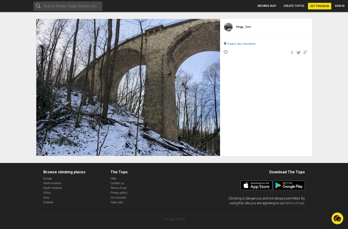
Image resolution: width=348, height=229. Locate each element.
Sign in (339, 6)
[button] (337, 218)
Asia (46, 197)
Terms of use (119, 188)
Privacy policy (119, 192)
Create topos (293, 6)
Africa (47, 192)
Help (113, 178)
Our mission (118, 197)
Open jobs (117, 202)
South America (52, 188)
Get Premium (319, 6)
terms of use (294, 203)
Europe (47, 178)
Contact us (117, 183)
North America (52, 183)
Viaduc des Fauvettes (241, 44)
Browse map (267, 6)
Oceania (48, 202)
